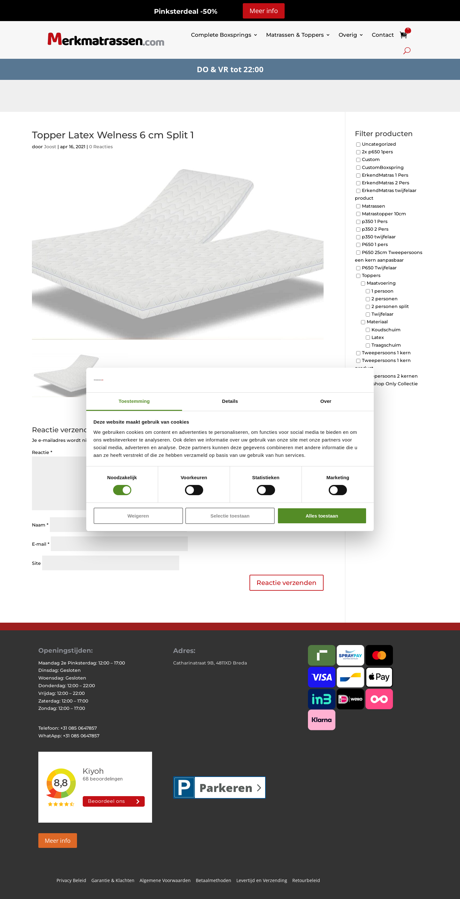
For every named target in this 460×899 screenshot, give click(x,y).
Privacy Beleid (71, 880)
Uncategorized (379, 144)
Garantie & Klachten (112, 880)
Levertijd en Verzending (261, 880)
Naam (40, 525)
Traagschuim (386, 345)
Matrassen (373, 206)
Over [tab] (326, 401)
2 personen (385, 299)
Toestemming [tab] (134, 401)
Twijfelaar (383, 314)
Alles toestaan (322, 516)
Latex (378, 337)
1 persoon (383, 291)
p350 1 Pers (374, 221)
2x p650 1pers (377, 152)
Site (36, 563)
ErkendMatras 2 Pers (385, 183)
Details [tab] (230, 401)
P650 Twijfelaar (379, 268)
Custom (371, 160)
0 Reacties (101, 147)
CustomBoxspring (383, 167)
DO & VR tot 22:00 (230, 69)
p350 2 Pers (375, 229)
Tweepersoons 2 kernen (390, 376)
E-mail (41, 544)
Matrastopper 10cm (384, 214)
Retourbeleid (306, 880)
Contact (383, 35)
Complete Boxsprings (221, 35)
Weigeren (138, 516)
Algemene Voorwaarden (165, 880)
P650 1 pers (375, 245)
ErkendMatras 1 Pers (385, 175)
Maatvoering (381, 283)
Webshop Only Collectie (390, 384)
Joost (50, 147)
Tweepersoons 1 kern (386, 353)
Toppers (371, 276)
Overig (348, 35)
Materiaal (377, 322)
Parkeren (225, 787)
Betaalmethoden (213, 880)
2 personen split (390, 306)
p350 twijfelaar (379, 237)
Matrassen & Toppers (295, 35)
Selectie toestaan (230, 516)
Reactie (42, 452)
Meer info (263, 10)
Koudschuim (386, 330)
